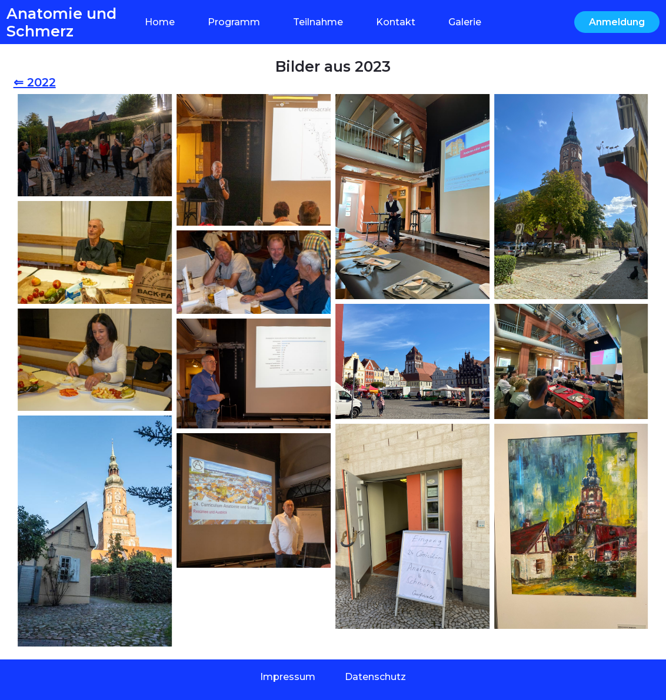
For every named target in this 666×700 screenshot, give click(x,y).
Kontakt (395, 22)
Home (160, 22)
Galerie (464, 22)
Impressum (287, 676)
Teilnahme (318, 22)
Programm (234, 22)
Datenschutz (375, 676)
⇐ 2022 (35, 82)
